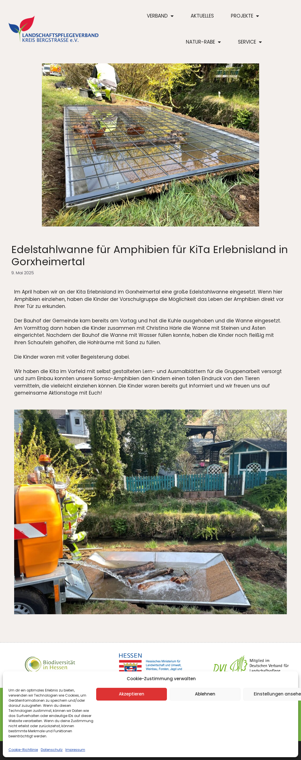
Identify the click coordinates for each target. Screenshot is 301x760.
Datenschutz (52, 749)
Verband (160, 16)
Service (250, 42)
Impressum (75, 749)
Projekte (245, 16)
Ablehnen (205, 694)
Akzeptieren (131, 694)
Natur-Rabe (203, 42)
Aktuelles (202, 15)
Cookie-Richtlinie (23, 749)
